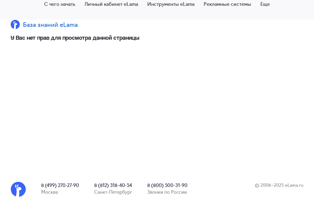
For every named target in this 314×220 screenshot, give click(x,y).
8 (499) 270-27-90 (60, 185)
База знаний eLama (50, 24)
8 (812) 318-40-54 (113, 185)
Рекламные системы (227, 3)
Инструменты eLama (170, 3)
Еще (265, 3)
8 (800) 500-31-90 (167, 185)
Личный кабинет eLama (111, 3)
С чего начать (59, 3)
